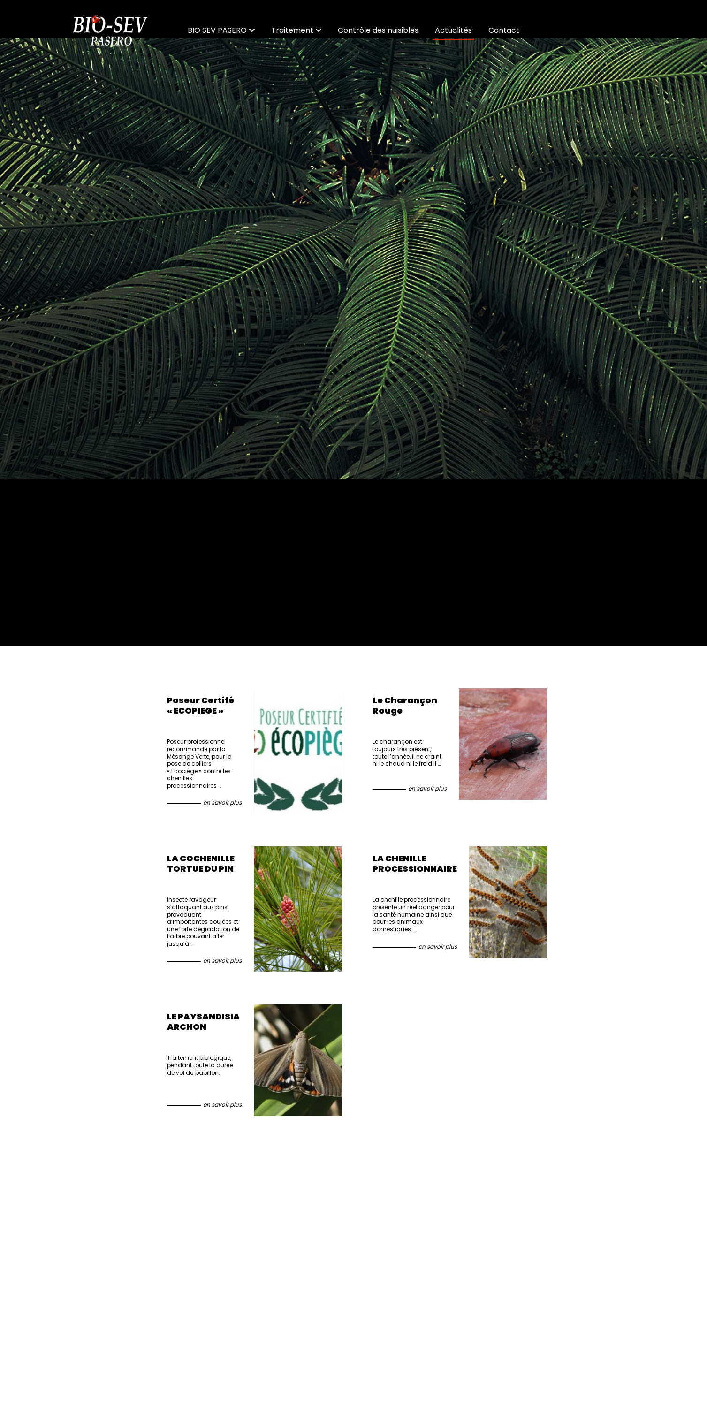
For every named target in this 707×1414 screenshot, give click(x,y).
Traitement (296, 30)
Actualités (453, 30)
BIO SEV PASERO (221, 30)
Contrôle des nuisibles (378, 30)
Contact (503, 30)
